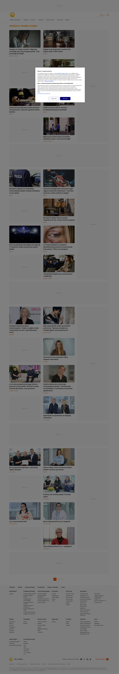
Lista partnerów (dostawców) (43, 93)
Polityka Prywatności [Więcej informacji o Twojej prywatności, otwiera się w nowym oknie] (49, 81)
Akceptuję (65, 98)
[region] (60, 84)
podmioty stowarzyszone (62, 73)
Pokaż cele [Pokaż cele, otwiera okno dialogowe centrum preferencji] (53, 98)
